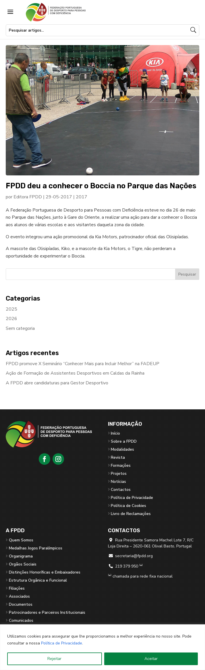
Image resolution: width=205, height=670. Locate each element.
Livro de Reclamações (131, 513)
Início (115, 433)
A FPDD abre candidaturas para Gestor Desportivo (57, 383)
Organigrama (21, 556)
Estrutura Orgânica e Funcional (38, 580)
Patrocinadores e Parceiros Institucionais (47, 612)
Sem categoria (20, 328)
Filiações (17, 588)
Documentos (20, 604)
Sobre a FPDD (124, 441)
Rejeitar (54, 658)
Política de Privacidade (61, 643)
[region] (102, 647)
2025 (11, 309)
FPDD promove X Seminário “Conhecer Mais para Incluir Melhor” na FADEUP (82, 364)
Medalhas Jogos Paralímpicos (35, 548)
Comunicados (21, 620)
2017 (81, 197)
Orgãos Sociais (22, 564)
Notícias (118, 481)
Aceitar (151, 658)
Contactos (121, 489)
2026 (11, 318)
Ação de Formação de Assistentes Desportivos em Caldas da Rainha (75, 373)
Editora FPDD (27, 197)
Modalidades (122, 449)
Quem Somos (21, 540)
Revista (118, 457)
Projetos (119, 473)
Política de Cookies (128, 505)
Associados (19, 596)
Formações (121, 465)
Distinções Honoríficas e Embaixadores (44, 572)
